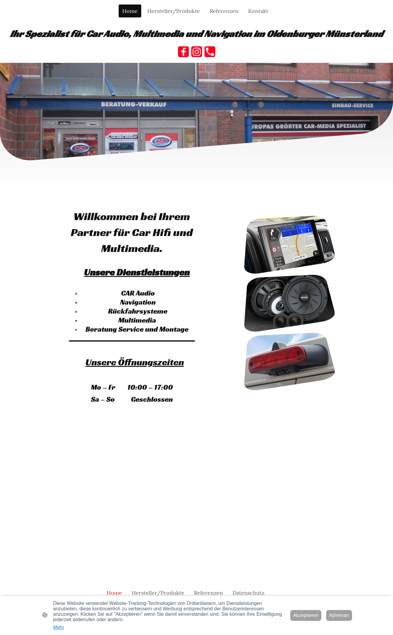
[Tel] (209, 51)
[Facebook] (183, 51)
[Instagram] (196, 51)
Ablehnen (339, 615)
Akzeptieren (306, 615)
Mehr (58, 627)
